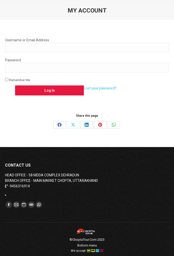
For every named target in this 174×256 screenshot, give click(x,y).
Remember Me (17, 80)
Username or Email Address (27, 40)
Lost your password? (100, 88)
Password (13, 60)
